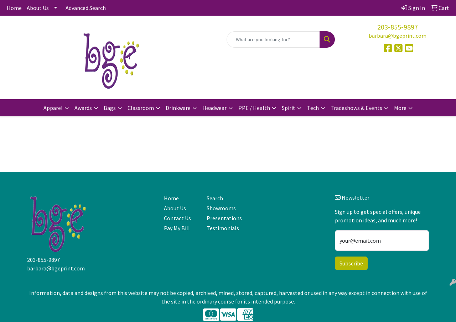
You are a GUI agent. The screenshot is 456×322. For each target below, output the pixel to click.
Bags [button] (110, 107)
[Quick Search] (273, 39)
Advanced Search (86, 7)
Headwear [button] (214, 107)
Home (14, 7)
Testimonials (223, 228)
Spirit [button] (288, 107)
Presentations (224, 218)
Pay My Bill (177, 228)
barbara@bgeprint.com (397, 35)
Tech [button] (313, 107)
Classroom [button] (141, 107)
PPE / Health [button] (254, 107)
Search (215, 198)
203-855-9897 (397, 26)
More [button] (400, 107)
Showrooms (221, 208)
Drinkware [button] (178, 107)
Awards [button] (83, 107)
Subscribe (351, 263)
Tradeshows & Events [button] (356, 107)
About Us (38, 7)
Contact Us (177, 218)
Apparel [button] (53, 107)
